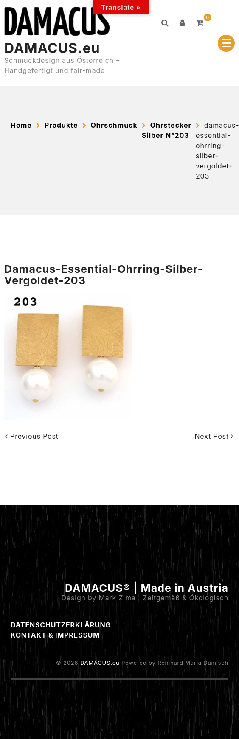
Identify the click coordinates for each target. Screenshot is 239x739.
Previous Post (32, 436)
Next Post (214, 436)
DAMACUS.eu (52, 48)
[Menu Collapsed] (226, 43)
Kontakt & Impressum (55, 635)
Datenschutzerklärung (61, 625)
